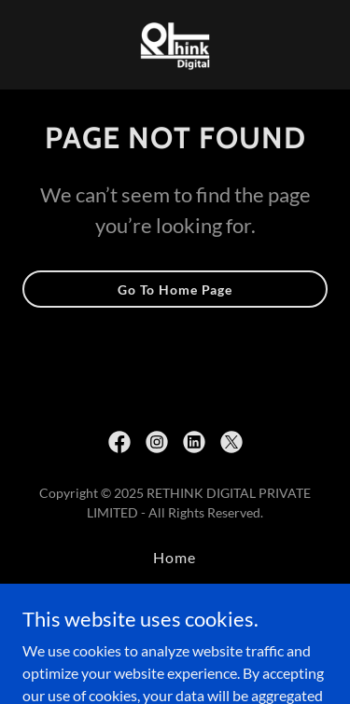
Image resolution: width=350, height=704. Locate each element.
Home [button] (174, 557)
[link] (175, 44)
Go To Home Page (175, 289)
